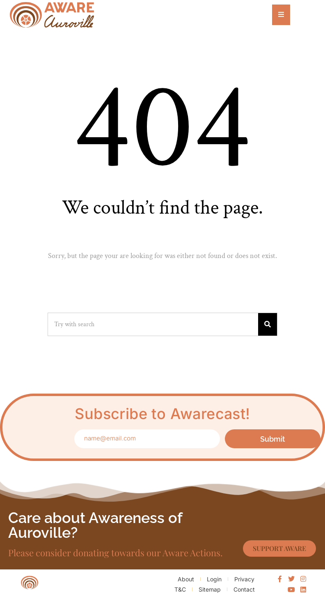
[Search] (267, 324)
